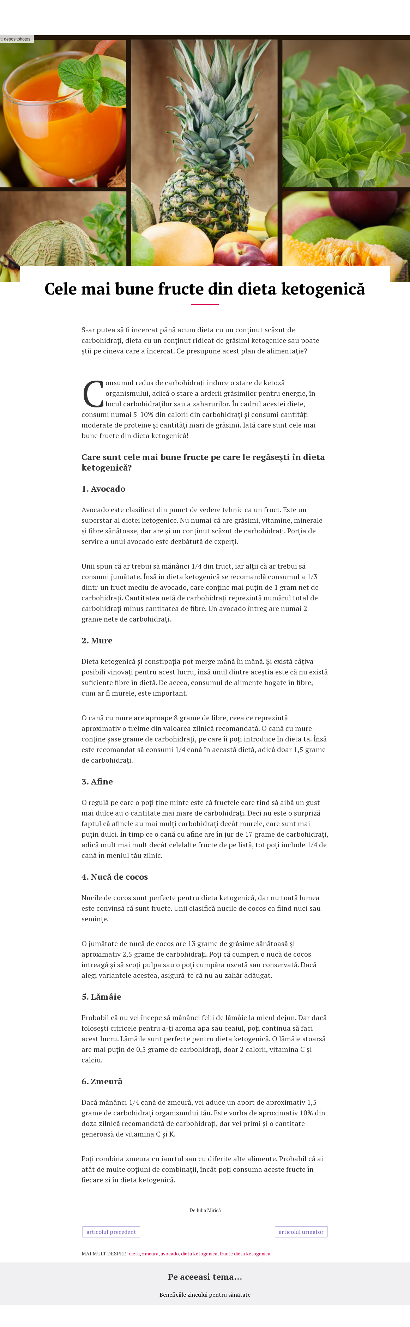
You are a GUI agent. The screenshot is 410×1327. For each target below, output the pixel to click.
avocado (170, 1253)
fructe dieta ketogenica (244, 1253)
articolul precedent (111, 1232)
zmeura (150, 1253)
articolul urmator (301, 1232)
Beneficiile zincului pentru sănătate (205, 1294)
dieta (134, 1253)
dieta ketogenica (199, 1253)
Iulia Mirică (209, 1210)
